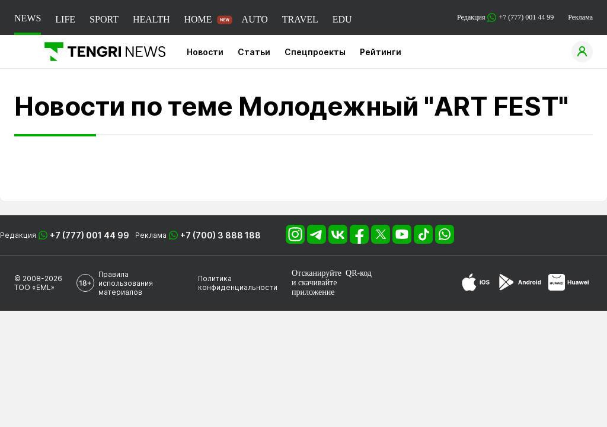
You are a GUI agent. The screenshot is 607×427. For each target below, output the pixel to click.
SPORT (104, 19)
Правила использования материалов (125, 283)
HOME (198, 19)
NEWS (27, 18)
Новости (205, 52)
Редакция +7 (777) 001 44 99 (505, 17)
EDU (342, 19)
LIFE (65, 19)
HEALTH (151, 19)
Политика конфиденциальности (237, 283)
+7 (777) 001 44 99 (89, 235)
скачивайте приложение (314, 287)
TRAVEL (300, 19)
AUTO (255, 19)
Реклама (580, 17)
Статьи (254, 52)
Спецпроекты (315, 52)
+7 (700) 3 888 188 (220, 235)
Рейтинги (380, 52)
